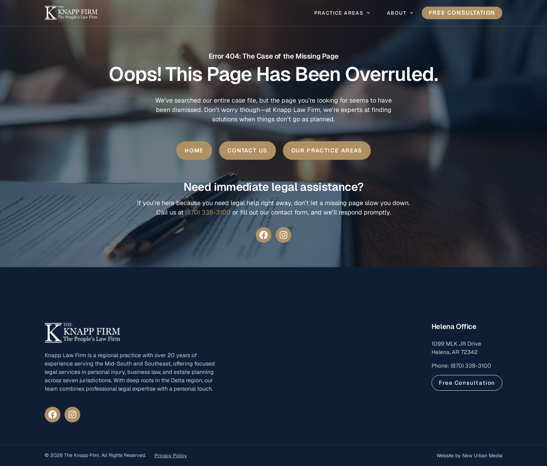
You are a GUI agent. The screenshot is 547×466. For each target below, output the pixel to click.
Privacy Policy (171, 455)
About (400, 13)
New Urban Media (482, 455)
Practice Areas (342, 13)
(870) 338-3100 (208, 212)
